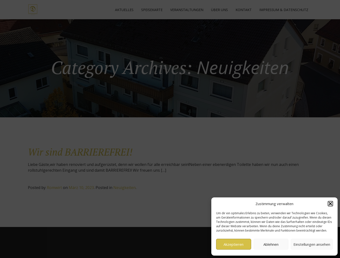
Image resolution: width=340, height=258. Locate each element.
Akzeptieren (233, 244)
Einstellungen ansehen (311, 244)
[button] (330, 203)
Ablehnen (271, 244)
